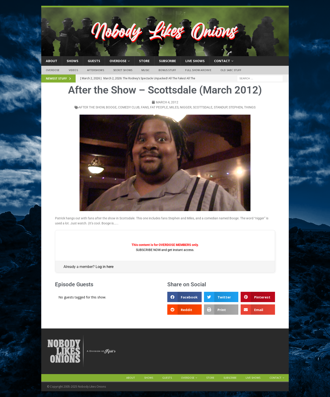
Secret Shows (122, 70)
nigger (186, 107)
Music (145, 70)
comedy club (129, 107)
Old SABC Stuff (231, 70)
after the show (91, 107)
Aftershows (95, 70)
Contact (222, 61)
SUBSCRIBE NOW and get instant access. (165, 250)
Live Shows (195, 61)
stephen (236, 107)
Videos (73, 70)
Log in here (104, 267)
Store (144, 61)
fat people (159, 107)
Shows (72, 61)
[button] (184, 297)
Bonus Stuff (167, 70)
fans (145, 107)
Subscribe (167, 61)
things (250, 107)
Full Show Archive (198, 70)
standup (220, 107)
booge (111, 107)
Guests (94, 61)
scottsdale (202, 107)
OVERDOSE (118, 61)
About (51, 61)
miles (174, 107)
